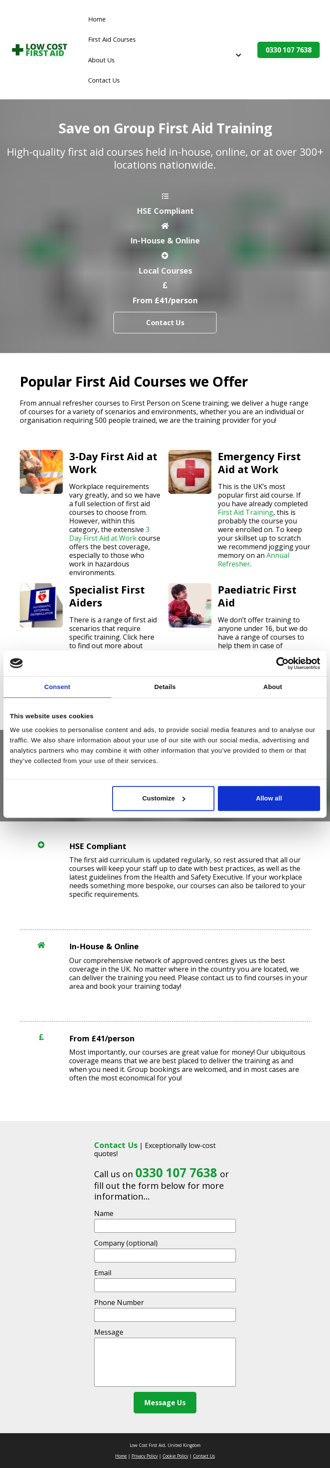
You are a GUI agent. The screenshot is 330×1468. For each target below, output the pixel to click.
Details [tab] (165, 686)
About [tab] (272, 686)
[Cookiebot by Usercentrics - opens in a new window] (282, 663)
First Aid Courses (112, 39)
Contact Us (104, 80)
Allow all (269, 798)
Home (97, 19)
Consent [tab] (57, 686)
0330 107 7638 (289, 50)
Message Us (165, 1402)
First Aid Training (245, 512)
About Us (101, 60)
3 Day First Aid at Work (110, 534)
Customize (163, 798)
